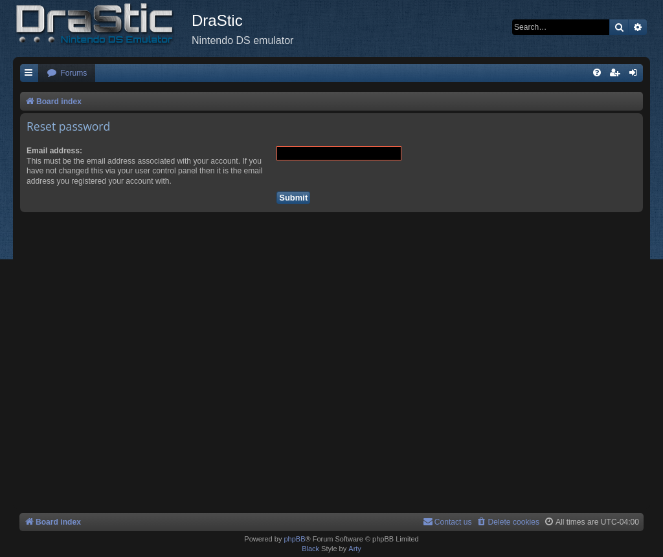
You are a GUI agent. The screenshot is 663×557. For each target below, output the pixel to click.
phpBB (294, 539)
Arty (354, 548)
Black (310, 548)
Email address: (54, 150)
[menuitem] (66, 73)
